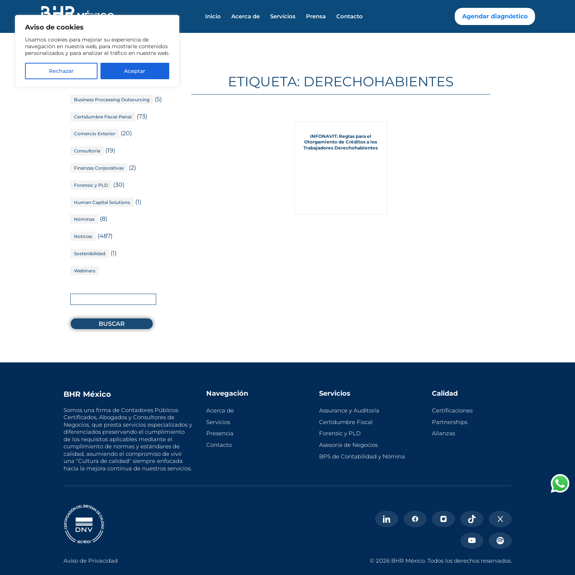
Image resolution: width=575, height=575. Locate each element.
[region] (97, 51)
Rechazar (61, 71)
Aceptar (134, 71)
